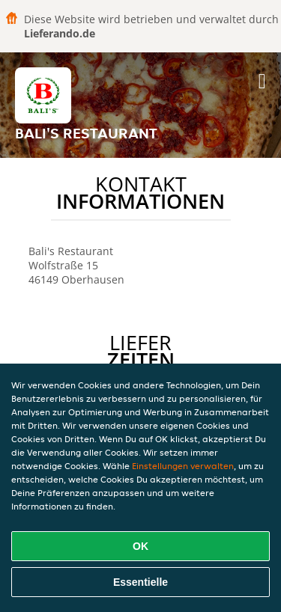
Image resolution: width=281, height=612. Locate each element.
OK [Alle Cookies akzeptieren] (140, 546)
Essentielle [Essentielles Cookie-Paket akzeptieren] (140, 582)
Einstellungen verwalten (183, 465)
